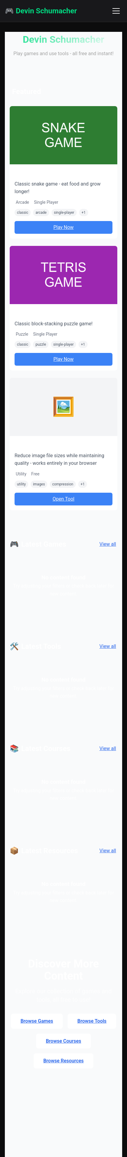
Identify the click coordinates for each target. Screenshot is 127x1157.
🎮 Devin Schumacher (41, 11)
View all (107, 544)
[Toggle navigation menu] (116, 11)
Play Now (63, 227)
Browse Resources (63, 1061)
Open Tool (64, 499)
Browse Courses (63, 1041)
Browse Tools (91, 1021)
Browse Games (37, 1021)
